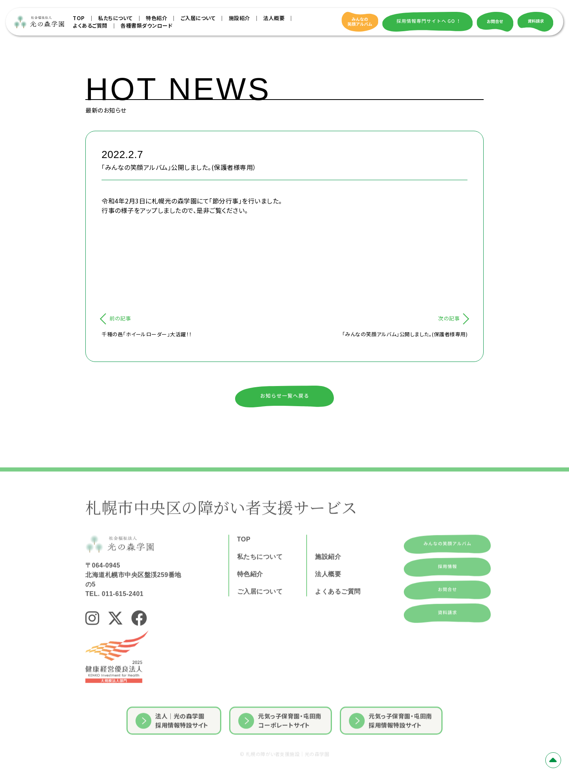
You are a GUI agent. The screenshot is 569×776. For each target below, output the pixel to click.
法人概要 (273, 18)
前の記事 (120, 318)
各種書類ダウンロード (146, 25)
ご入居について (198, 18)
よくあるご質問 (90, 25)
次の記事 (449, 318)
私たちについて (115, 18)
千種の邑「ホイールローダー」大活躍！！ (147, 334)
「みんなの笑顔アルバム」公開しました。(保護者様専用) (405, 334)
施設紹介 (239, 18)
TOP (79, 18)
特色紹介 (156, 18)
